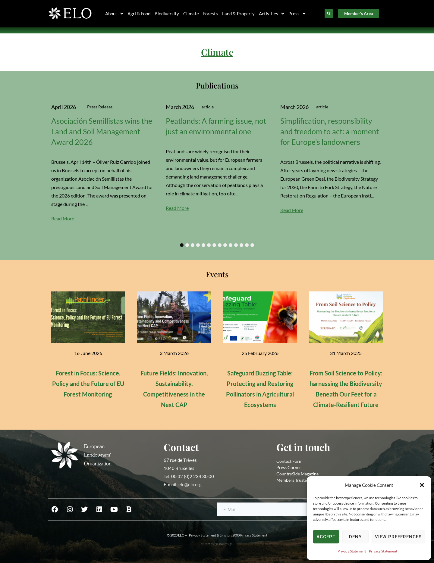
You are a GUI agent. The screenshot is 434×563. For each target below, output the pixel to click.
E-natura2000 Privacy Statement (243, 535)
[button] (422, 485)
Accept (325, 537)
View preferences (398, 537)
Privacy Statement (352, 551)
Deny (355, 537)
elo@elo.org (190, 484)
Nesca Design (224, 544)
